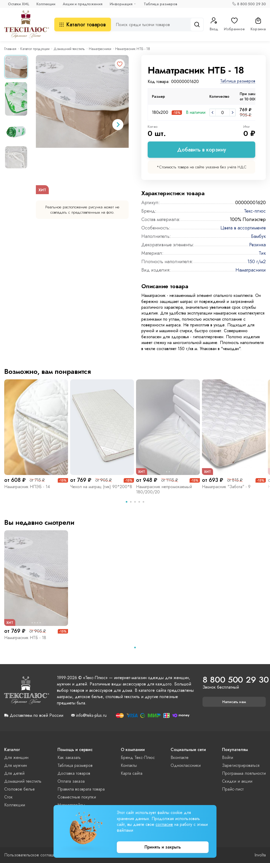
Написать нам (234, 701)
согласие (164, 824)
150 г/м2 (256, 261)
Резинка (257, 244)
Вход (214, 24)
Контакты (129, 765)
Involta (260, 855)
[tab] (126, 502)
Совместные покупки (76, 797)
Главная (10, 48)
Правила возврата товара (81, 789)
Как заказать (69, 757)
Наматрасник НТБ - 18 (25, 638)
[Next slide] (117, 124)
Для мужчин (15, 765)
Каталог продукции (35, 48)
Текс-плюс (255, 211)
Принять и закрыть (162, 847)
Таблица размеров (160, 4)
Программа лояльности (244, 773)
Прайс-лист (233, 789)
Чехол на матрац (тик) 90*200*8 (101, 487)
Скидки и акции (237, 781)
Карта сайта (131, 773)
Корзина (258, 24)
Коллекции (45, 4)
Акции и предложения (82, 4)
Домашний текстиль (69, 48)
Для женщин (16, 757)
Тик (262, 253)
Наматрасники (100, 48)
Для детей (14, 773)
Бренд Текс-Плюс (138, 757)
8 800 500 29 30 (251, 4)
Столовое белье (19, 789)
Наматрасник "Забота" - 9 (226, 487)
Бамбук (258, 236)
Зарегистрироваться (240, 765)
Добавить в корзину (201, 150)
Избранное (234, 24)
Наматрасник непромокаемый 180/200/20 (164, 489)
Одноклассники (186, 765)
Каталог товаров (83, 24)
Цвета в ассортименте (243, 227)
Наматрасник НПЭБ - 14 (27, 487)
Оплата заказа (71, 781)
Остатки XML (18, 4)
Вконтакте (180, 757)
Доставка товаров (73, 773)
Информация (121, 4)
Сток (8, 797)
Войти (227, 757)
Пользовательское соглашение (33, 855)
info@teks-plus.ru (91, 715)
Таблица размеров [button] (237, 81)
